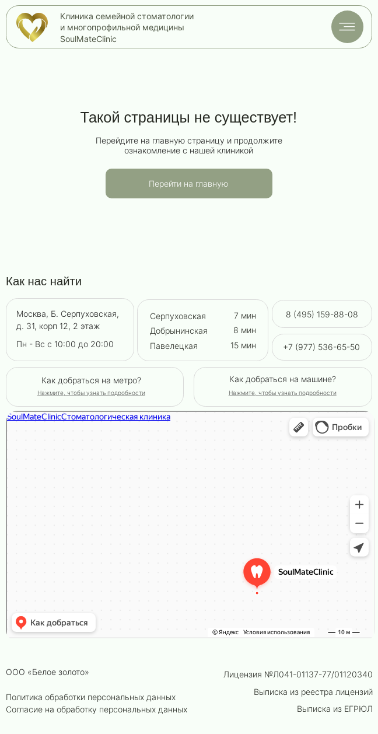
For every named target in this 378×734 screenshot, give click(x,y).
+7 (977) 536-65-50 (321, 347)
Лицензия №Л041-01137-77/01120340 (298, 674)
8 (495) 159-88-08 (322, 314)
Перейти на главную (188, 183)
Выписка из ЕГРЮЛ (335, 709)
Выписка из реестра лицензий (313, 692)
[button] (283, 392)
